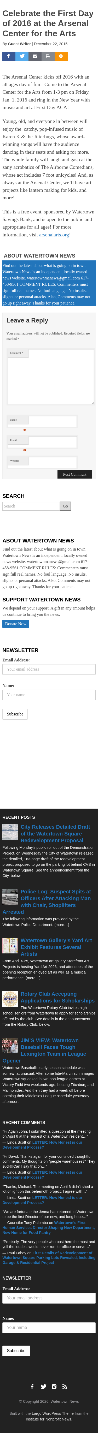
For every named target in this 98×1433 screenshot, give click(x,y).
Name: (8, 685)
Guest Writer (19, 44)
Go (65, 506)
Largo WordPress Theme (53, 1413)
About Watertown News (39, 256)
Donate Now (15, 624)
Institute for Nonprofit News (48, 1419)
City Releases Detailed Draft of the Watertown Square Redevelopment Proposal (55, 833)
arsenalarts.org (54, 234)
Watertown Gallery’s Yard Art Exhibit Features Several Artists (56, 947)
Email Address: (16, 660)
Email (18, 441)
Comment (16, 352)
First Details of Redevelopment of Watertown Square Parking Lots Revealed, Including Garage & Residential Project (48, 1258)
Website (14, 460)
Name (18, 421)
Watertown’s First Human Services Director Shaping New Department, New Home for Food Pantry (48, 1227)
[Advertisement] (41, 764)
